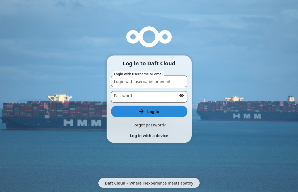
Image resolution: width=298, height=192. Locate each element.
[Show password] (181, 95)
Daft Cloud (115, 183)
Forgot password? (149, 124)
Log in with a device (149, 135)
